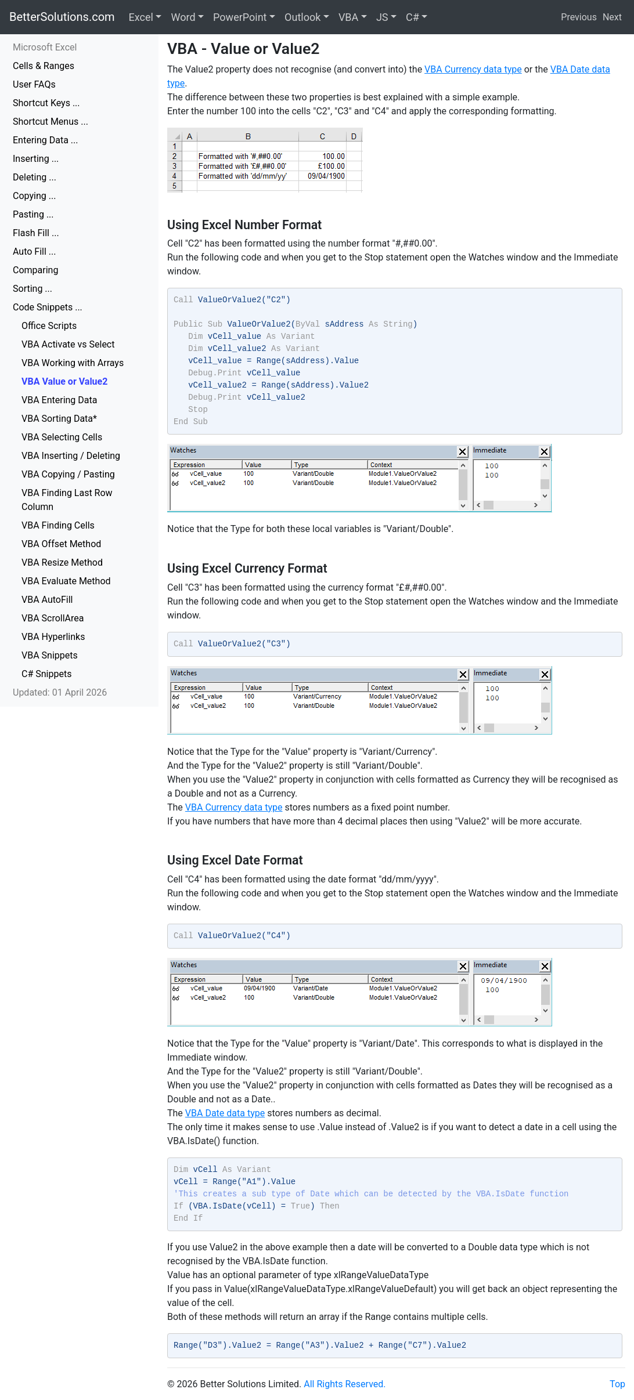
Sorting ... (32, 288)
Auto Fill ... (34, 251)
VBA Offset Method (61, 543)
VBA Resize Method (62, 562)
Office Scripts (49, 325)
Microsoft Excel (45, 47)
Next (612, 17)
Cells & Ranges (43, 65)
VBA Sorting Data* (59, 418)
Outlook (302, 17)
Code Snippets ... (47, 307)
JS (382, 17)
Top (617, 1384)
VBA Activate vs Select (67, 344)
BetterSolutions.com (62, 17)
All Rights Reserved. (345, 1384)
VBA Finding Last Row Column (67, 499)
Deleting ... (34, 177)
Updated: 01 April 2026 (60, 692)
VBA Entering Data (59, 400)
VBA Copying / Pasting (68, 474)
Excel (141, 17)
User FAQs (34, 84)
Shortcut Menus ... (50, 121)
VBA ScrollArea (52, 618)
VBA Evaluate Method (66, 581)
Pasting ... (33, 214)
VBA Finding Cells (58, 525)
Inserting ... (36, 158)
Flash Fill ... (36, 232)
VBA (348, 17)
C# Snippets (46, 673)
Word (183, 17)
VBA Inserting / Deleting (70, 455)
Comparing (35, 270)
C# (412, 17)
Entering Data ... (45, 140)
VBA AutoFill (47, 599)
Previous (579, 17)
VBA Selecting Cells (61, 437)
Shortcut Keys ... (46, 102)
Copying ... (34, 195)
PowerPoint (239, 17)
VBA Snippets (49, 655)
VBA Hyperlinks (53, 636)
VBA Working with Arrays (72, 362)
